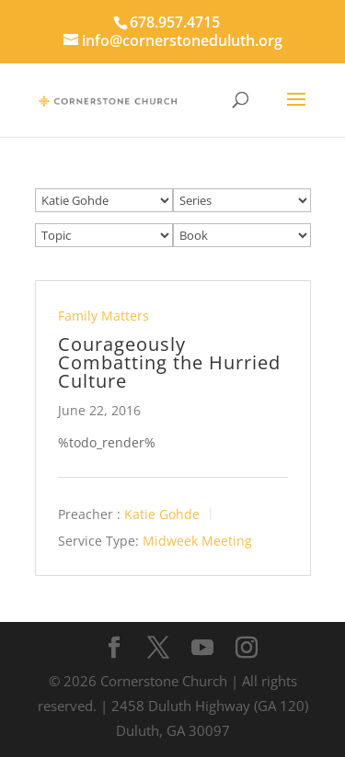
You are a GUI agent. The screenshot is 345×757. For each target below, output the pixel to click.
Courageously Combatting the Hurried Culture (169, 362)
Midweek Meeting (197, 540)
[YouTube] (202, 648)
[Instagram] (247, 648)
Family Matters (103, 315)
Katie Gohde (162, 514)
